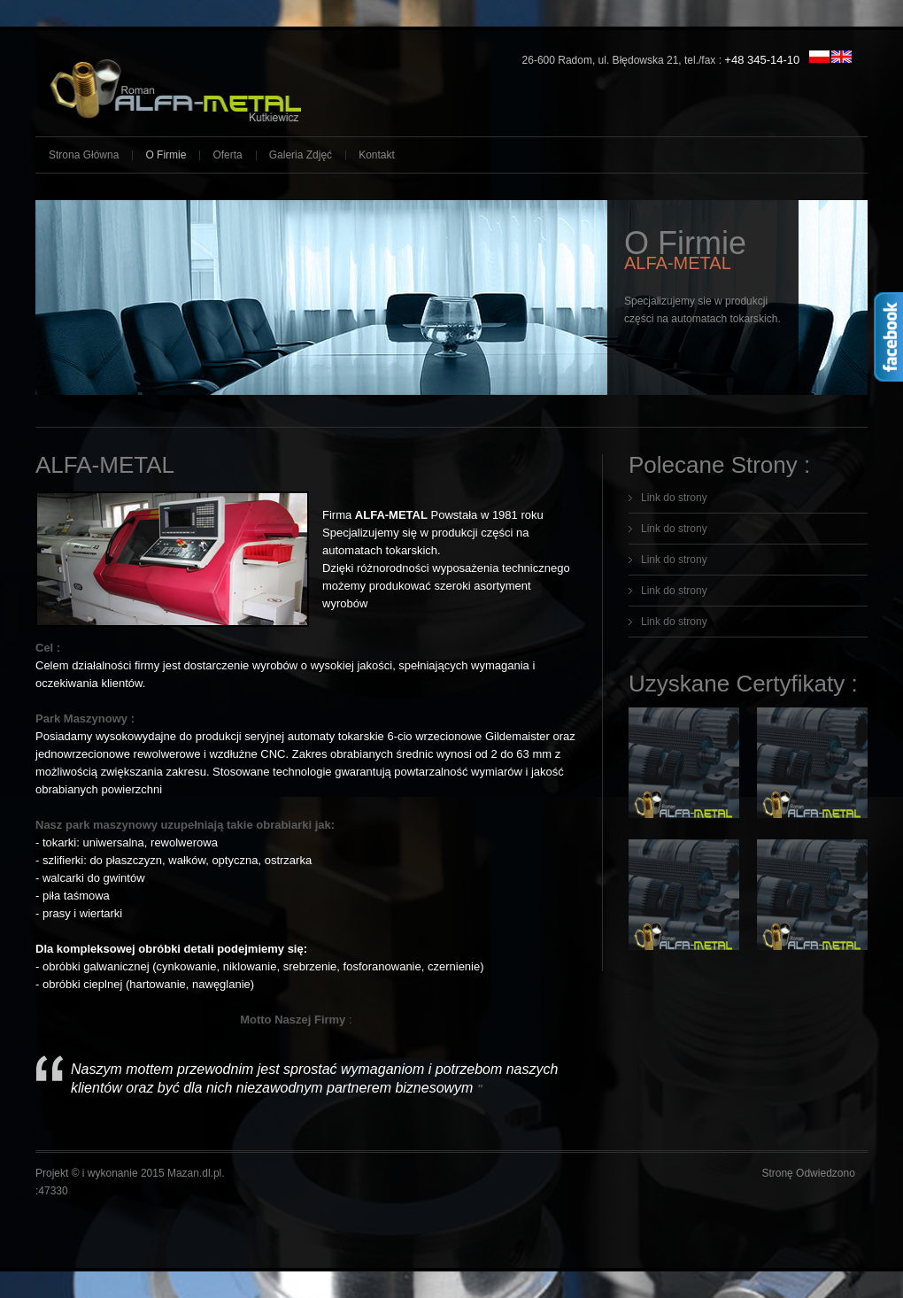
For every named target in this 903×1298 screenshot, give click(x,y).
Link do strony (674, 497)
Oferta (227, 155)
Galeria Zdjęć (300, 155)
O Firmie (165, 155)
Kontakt (377, 155)
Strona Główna (84, 155)
